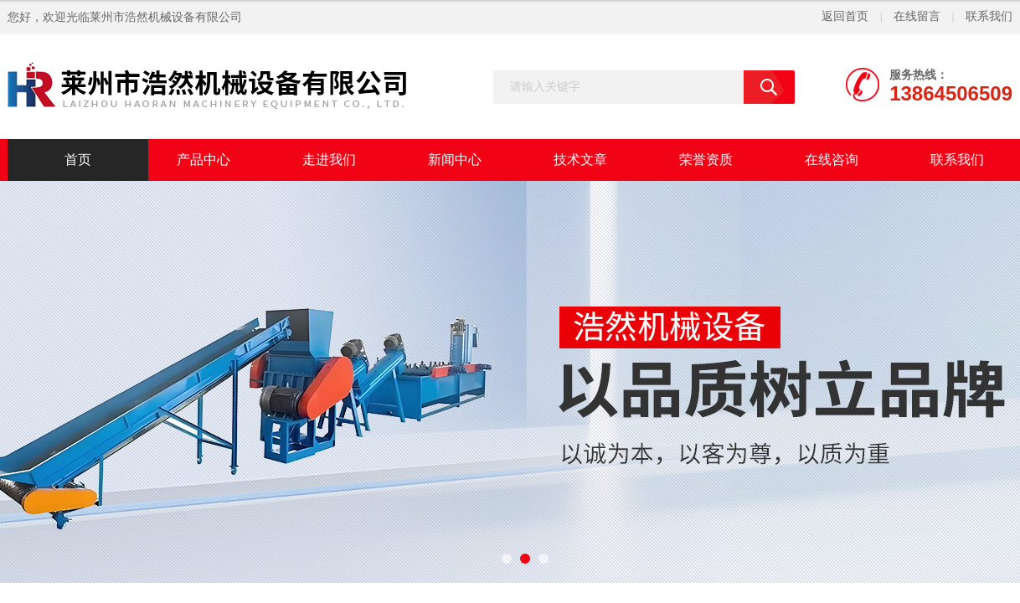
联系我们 (989, 16)
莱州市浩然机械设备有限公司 (166, 17)
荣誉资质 (706, 159)
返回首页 (845, 16)
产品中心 (203, 159)
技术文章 (580, 159)
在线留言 (917, 16)
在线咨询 (831, 159)
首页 (77, 159)
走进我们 (329, 159)
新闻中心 (455, 159)
